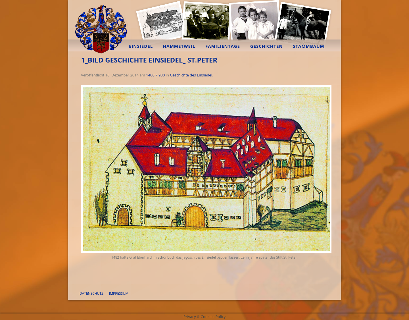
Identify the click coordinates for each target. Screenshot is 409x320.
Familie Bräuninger (101, 27)
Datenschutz (91, 293)
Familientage (222, 46)
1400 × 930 (155, 75)
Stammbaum (308, 46)
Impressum (118, 293)
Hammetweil (179, 46)
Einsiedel (141, 46)
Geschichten (266, 46)
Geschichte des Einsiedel (191, 75)
